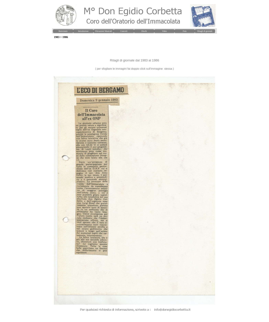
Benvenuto (63, 31)
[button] (134, 76)
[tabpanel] (134, 58)
